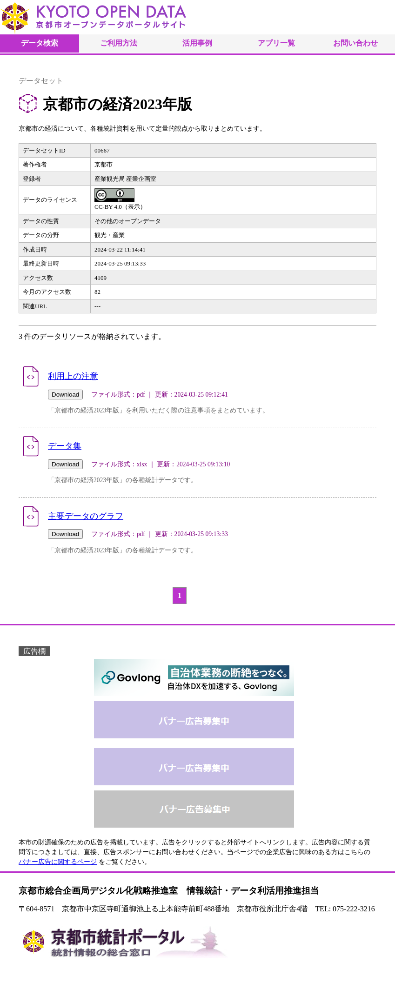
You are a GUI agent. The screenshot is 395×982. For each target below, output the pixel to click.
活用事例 (197, 43)
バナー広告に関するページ (58, 861)
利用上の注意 (73, 376)
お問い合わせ (355, 43)
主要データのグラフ (85, 516)
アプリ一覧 (276, 43)
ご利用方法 (118, 43)
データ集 (64, 446)
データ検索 (39, 43)
